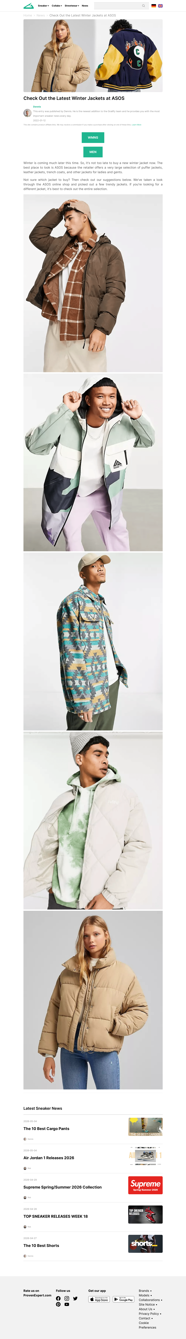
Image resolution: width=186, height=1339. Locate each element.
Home (27, 15)
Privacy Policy (149, 1314)
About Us (145, 1309)
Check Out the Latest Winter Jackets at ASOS (82, 15)
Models (144, 1295)
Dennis (37, 106)
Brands (144, 1291)
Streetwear (71, 5)
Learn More (136, 125)
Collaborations (149, 1300)
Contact (144, 1318)
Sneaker (42, 5)
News (85, 5)
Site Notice (147, 1304)
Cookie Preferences (147, 1325)
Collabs (56, 5)
